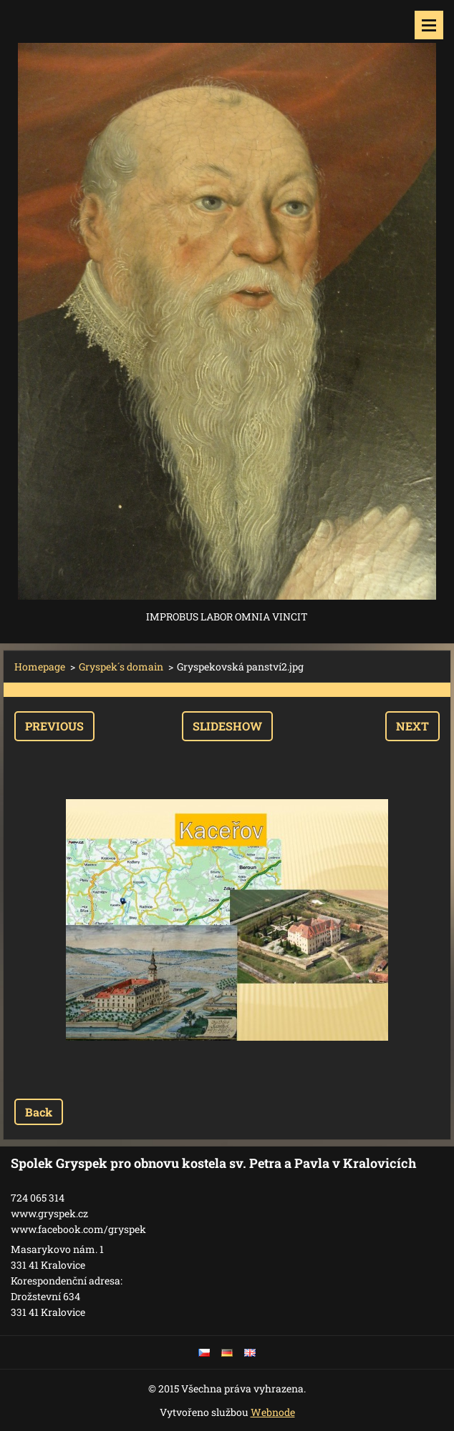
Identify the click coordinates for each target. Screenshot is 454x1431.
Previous (54, 725)
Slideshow (227, 725)
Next (412, 725)
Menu (429, 25)
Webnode (273, 1412)
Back (38, 1111)
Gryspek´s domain (121, 666)
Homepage (39, 666)
